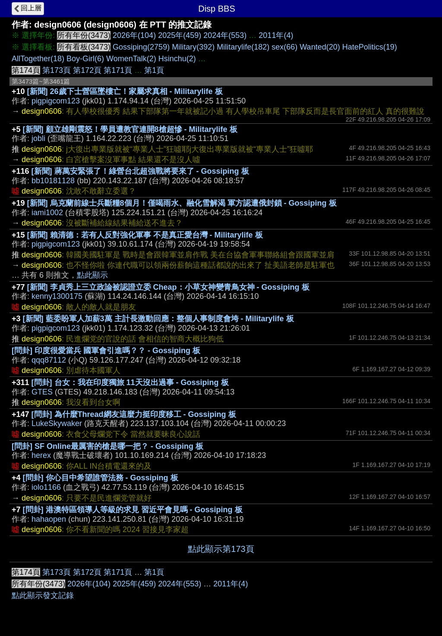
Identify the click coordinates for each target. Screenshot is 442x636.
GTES (42, 392)
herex (41, 455)
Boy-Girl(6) (85, 58)
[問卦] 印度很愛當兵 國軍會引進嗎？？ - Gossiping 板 (106, 350)
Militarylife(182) (243, 47)
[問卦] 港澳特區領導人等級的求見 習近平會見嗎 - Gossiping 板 (133, 509)
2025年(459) (179, 35)
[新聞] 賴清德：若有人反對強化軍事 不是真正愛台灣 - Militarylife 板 (145, 235)
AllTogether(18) (38, 58)
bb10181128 (53, 180)
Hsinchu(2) (177, 58)
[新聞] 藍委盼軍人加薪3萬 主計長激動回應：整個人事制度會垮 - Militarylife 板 (158, 318)
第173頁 (56, 70)
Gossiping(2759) (141, 47)
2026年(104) (134, 35)
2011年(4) (276, 35)
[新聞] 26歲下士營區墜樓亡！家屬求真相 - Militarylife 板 (125, 91)
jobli (38, 138)
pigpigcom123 (56, 101)
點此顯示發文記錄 (43, 595)
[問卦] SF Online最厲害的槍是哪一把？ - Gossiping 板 (107, 446)
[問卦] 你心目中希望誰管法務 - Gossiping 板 (100, 477)
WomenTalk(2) (131, 58)
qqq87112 (49, 360)
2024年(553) (224, 35)
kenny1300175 (57, 296)
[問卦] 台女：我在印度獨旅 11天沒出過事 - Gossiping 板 (130, 382)
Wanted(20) (320, 47)
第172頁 (87, 70)
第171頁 (118, 70)
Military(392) (193, 47)
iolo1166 (46, 487)
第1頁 (154, 70)
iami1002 (47, 212)
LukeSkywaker (57, 423)
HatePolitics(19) (369, 47)
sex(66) (284, 47)
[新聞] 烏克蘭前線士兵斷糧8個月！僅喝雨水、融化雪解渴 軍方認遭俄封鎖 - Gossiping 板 (182, 203)
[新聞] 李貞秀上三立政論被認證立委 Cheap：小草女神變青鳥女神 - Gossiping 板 (168, 287)
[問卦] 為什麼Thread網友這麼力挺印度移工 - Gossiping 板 (134, 414)
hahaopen (49, 519)
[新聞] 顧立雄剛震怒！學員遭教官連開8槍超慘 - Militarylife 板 (130, 129)
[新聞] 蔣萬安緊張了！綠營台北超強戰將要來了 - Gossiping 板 (140, 171)
